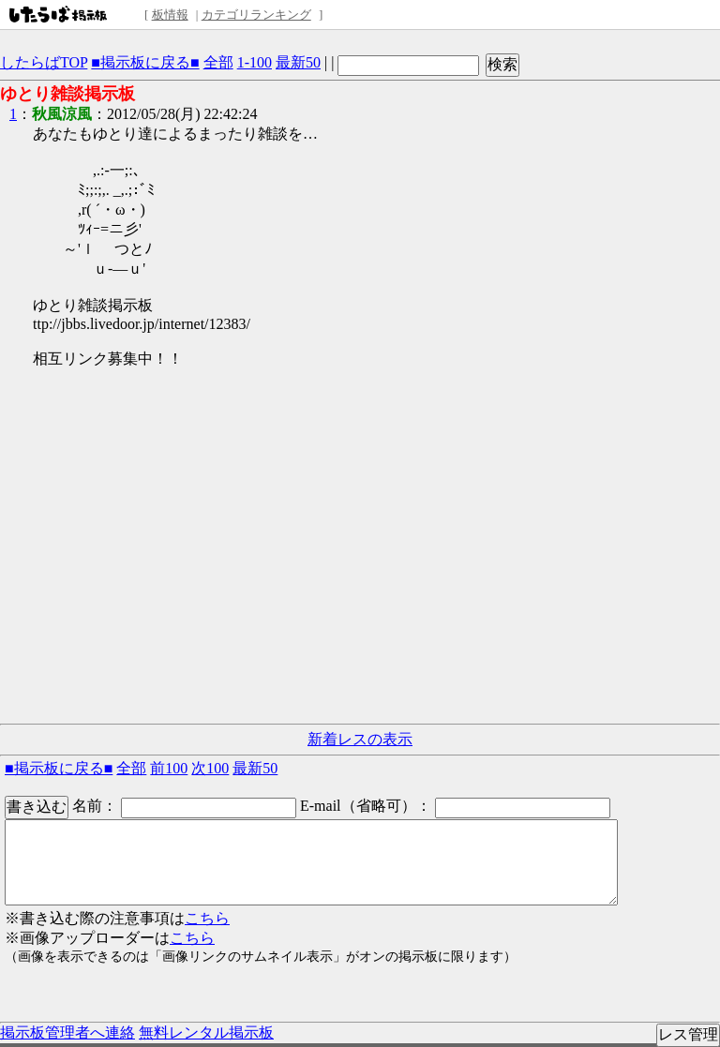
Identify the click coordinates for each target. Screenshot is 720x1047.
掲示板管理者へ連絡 (67, 1032)
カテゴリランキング (256, 14)
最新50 (298, 62)
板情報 (170, 14)
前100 (169, 768)
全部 (218, 62)
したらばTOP (43, 62)
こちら (207, 918)
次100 (210, 768)
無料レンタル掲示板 (206, 1032)
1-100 (254, 62)
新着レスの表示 (360, 739)
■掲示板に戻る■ (145, 62)
